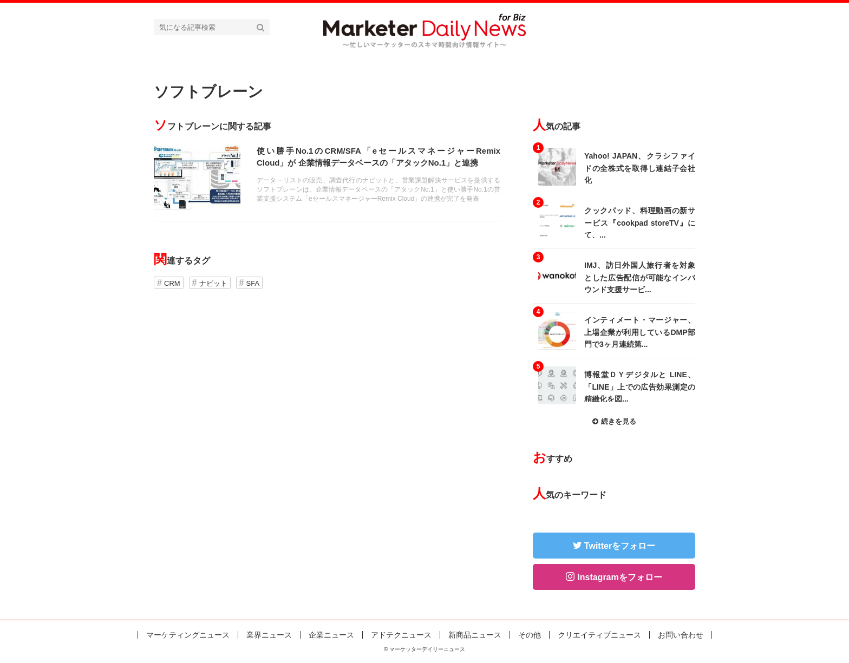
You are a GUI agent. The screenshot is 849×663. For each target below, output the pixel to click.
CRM (172, 283)
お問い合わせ (680, 635)
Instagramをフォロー (619, 577)
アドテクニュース (401, 635)
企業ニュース (331, 635)
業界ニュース (269, 635)
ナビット (213, 283)
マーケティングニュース (188, 635)
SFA (253, 283)
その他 (529, 635)
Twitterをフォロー (619, 545)
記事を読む (327, 177)
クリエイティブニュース (599, 635)
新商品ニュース (474, 635)
